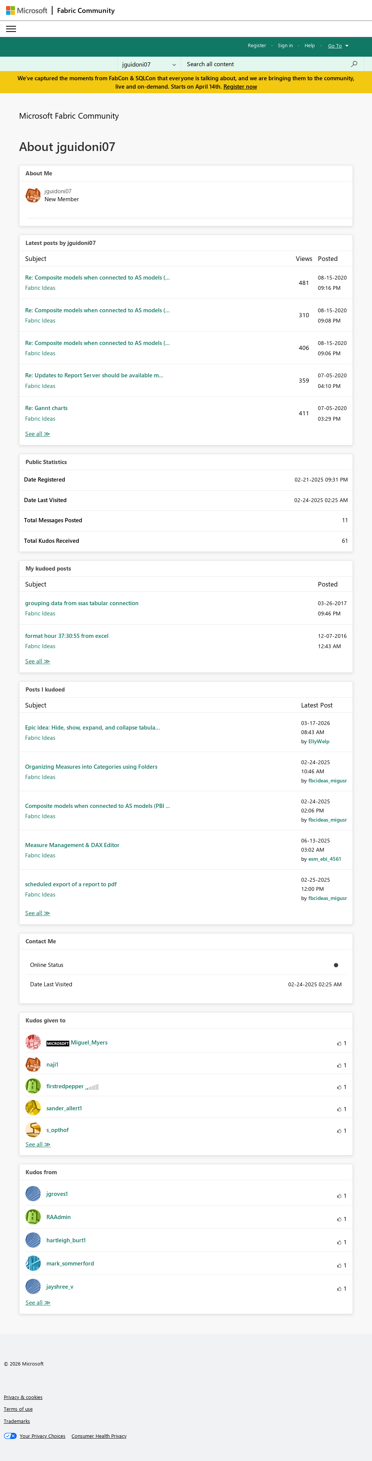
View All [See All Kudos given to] (38, 1144)
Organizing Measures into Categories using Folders (91, 766)
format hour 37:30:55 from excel (67, 635)
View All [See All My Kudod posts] (37, 661)
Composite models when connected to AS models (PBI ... (97, 805)
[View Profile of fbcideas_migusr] (327, 780)
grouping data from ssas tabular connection (82, 603)
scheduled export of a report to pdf (71, 884)
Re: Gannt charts (46, 408)
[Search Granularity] (149, 64)
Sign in (285, 45)
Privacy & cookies (23, 1397)
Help (310, 45)
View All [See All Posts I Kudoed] (37, 913)
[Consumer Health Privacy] (99, 1436)
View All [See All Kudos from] (38, 1302)
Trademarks (17, 1421)
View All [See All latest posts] (37, 433)
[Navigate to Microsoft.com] (26, 10)
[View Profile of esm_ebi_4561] (324, 858)
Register (257, 45)
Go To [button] (335, 45)
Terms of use (18, 1408)
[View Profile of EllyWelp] (318, 741)
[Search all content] (272, 64)
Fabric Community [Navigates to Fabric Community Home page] (86, 10)
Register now (240, 86)
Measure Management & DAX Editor (72, 845)
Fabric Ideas (40, 287)
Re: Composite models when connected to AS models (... (97, 277)
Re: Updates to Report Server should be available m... (94, 375)
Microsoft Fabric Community (69, 115)
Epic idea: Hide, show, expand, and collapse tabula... (92, 727)
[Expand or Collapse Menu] (11, 29)
